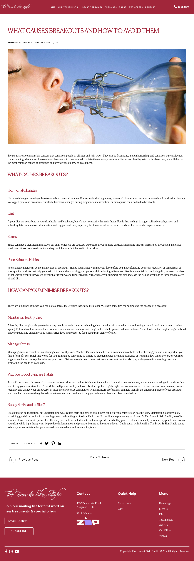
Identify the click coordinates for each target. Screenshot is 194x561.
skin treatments (28, 420)
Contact (150, 7)
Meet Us (164, 508)
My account (124, 503)
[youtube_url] (16, 552)
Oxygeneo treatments (127, 420)
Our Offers (136, 7)
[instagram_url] (11, 552)
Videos (163, 535)
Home (52, 7)
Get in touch (126, 423)
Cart (120, 508)
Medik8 (56, 386)
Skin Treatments (68, 7)
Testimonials (166, 519)
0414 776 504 (84, 512)
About (123, 7)
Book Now (181, 6)
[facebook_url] (6, 552)
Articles (163, 525)
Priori (45, 386)
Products (111, 7)
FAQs (162, 514)
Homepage (165, 503)
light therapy (33, 423)
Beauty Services (92, 7)
